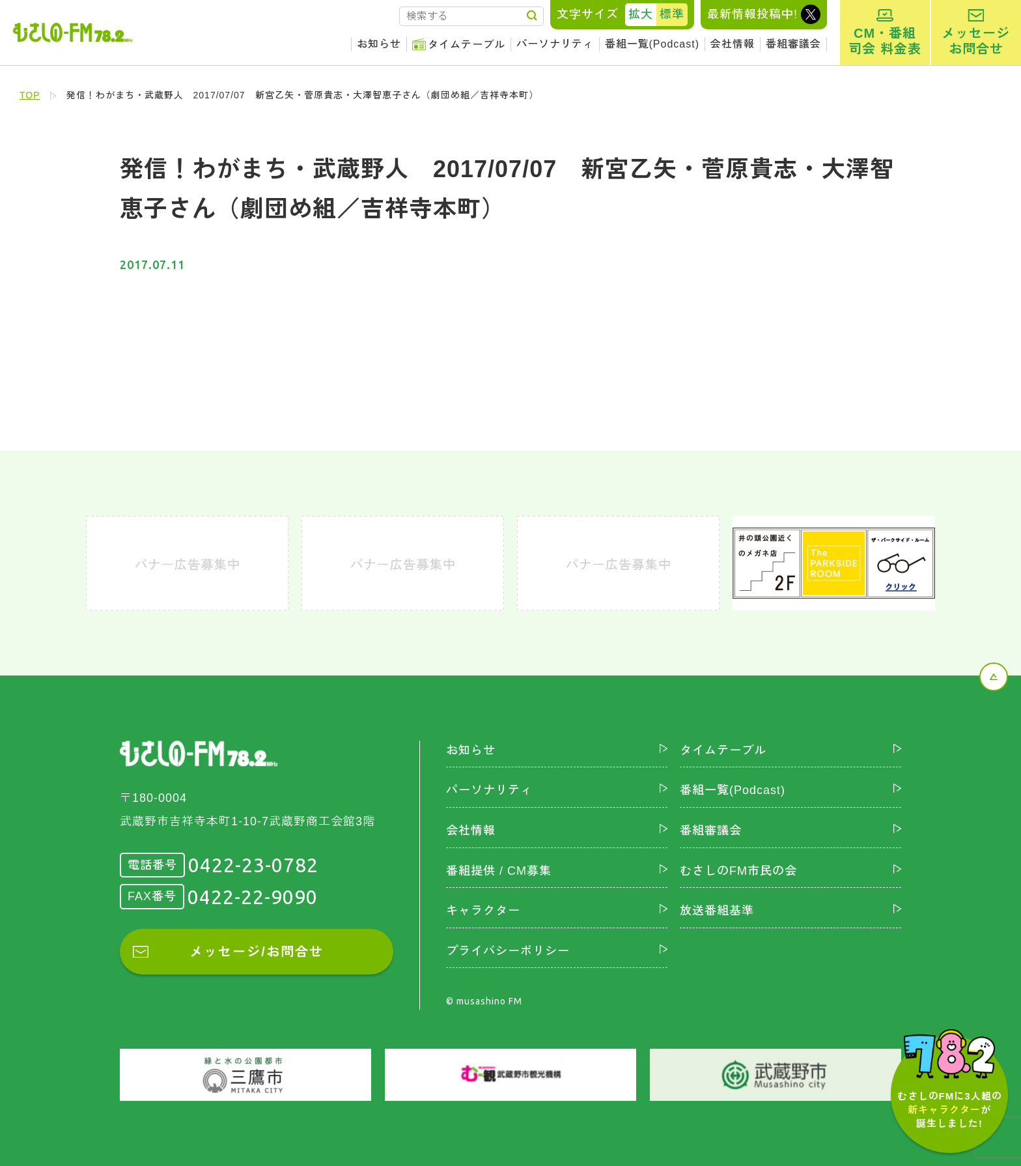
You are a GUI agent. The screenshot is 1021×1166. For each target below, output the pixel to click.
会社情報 (732, 44)
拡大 (640, 14)
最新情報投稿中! (752, 14)
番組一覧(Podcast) (652, 44)
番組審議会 (793, 44)
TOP (30, 95)
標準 (672, 14)
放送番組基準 (717, 910)
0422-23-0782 (253, 865)
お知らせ (379, 44)
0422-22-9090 (253, 897)
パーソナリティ (555, 44)
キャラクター (483, 910)
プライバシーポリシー (508, 951)
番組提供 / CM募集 (499, 870)
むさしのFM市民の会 (738, 870)
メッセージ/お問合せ (256, 952)
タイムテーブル (466, 44)
